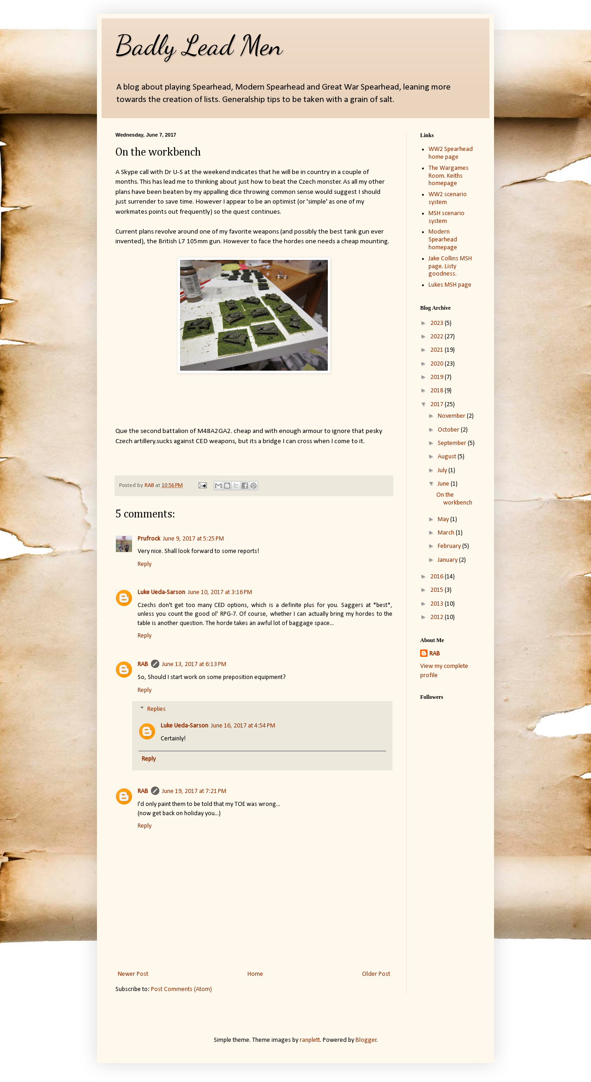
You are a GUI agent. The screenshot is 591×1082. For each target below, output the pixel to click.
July (443, 470)
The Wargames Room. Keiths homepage (448, 176)
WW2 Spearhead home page (450, 153)
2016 (437, 576)
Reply (144, 564)
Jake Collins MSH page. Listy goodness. (450, 266)
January (448, 560)
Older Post (376, 974)
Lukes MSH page (449, 285)
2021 (437, 350)
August (448, 456)
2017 (437, 404)
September (453, 443)
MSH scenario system (446, 217)
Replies (156, 709)
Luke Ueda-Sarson (161, 592)
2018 (437, 390)
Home (255, 974)
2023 (437, 323)
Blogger (366, 1040)
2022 (437, 336)
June (444, 484)
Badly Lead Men (199, 45)
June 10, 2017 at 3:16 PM (220, 592)
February (450, 546)
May (444, 519)
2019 (437, 377)
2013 (437, 604)
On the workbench (454, 499)
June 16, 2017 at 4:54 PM (243, 725)
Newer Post (133, 974)
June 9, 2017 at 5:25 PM (193, 538)
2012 (437, 617)
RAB (143, 664)
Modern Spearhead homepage (442, 239)
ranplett (310, 1040)
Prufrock (149, 538)
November (452, 416)
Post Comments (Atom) (181, 989)
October (449, 430)
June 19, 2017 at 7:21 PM (194, 791)
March (447, 532)
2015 (437, 590)
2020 (437, 364)
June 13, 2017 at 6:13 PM (194, 664)
